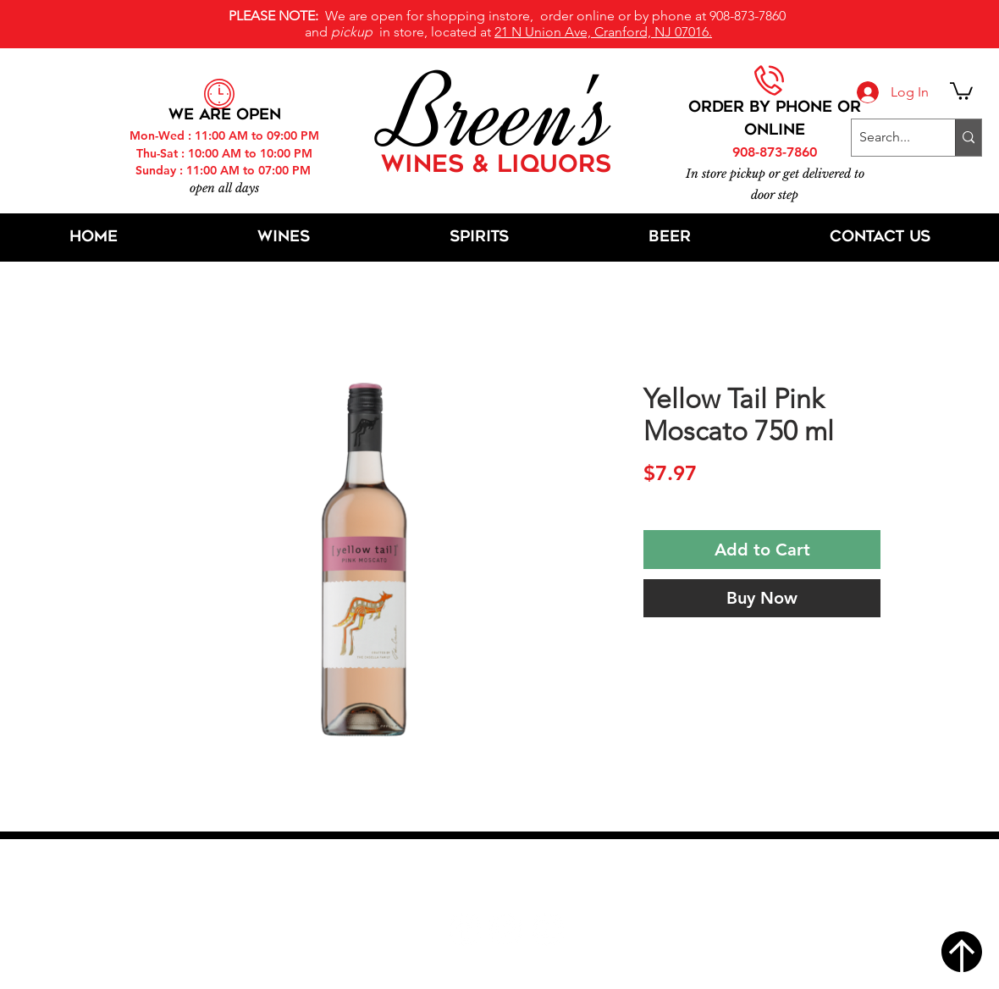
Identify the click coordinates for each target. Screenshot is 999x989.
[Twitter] (505, 929)
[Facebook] (464, 929)
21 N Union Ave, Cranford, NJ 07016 (509, 878)
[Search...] (889, 137)
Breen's (499, 114)
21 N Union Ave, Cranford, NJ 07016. (603, 32)
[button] (961, 90)
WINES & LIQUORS (496, 166)
